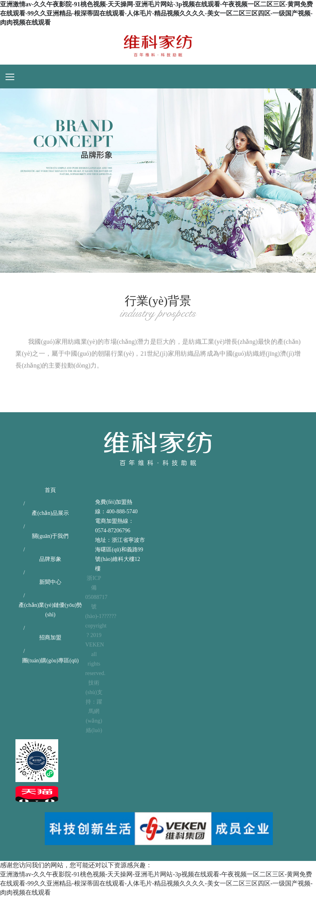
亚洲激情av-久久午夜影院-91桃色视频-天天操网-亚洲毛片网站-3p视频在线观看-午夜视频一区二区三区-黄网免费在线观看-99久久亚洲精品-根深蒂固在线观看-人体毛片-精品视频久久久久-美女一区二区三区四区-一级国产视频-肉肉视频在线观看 (156, 13)
